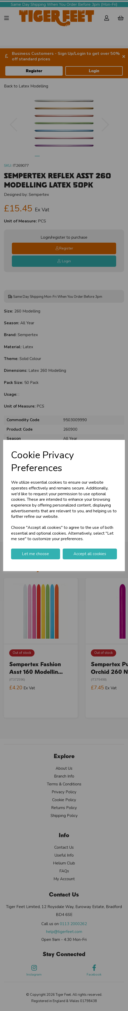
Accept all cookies (89, 553)
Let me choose (35, 553)
